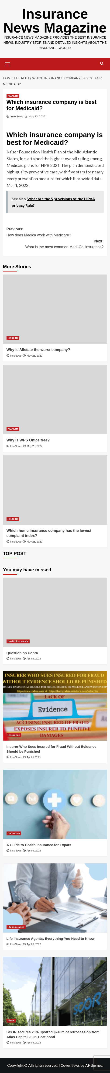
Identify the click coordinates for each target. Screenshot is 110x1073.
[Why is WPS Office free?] (55, 399)
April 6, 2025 (34, 658)
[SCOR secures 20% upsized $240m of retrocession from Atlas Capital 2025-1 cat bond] (55, 991)
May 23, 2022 (37, 116)
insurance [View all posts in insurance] (14, 735)
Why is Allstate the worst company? (38, 350)
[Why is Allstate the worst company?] (55, 309)
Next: (55, 244)
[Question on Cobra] (55, 612)
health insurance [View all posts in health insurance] (18, 641)
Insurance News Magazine (55, 21)
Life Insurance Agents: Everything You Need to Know (51, 939)
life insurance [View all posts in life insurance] (16, 927)
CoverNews (70, 1065)
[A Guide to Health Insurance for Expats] (55, 804)
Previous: (55, 232)
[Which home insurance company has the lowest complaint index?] (55, 490)
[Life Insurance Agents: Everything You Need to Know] (55, 898)
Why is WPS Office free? (28, 440)
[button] (7, 63)
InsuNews (16, 116)
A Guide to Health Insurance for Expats (39, 845)
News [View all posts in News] (11, 1020)
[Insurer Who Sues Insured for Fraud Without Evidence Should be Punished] (55, 706)
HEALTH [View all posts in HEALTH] (13, 95)
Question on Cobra (22, 653)
